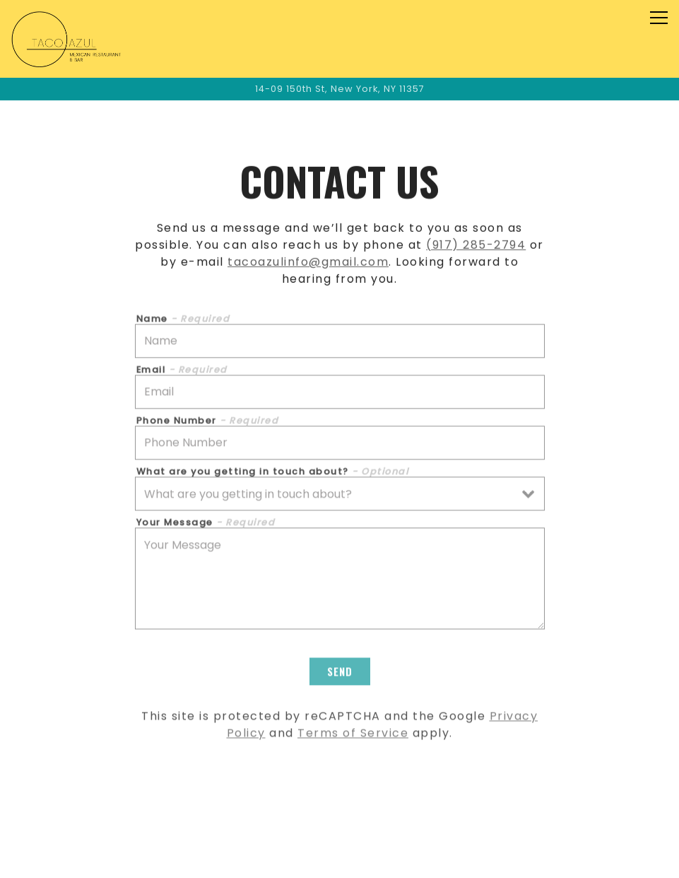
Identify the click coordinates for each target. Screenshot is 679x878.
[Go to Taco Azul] (339, 88)
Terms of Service (352, 735)
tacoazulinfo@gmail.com (308, 262)
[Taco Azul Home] (69, 39)
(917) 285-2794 (476, 246)
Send (340, 673)
